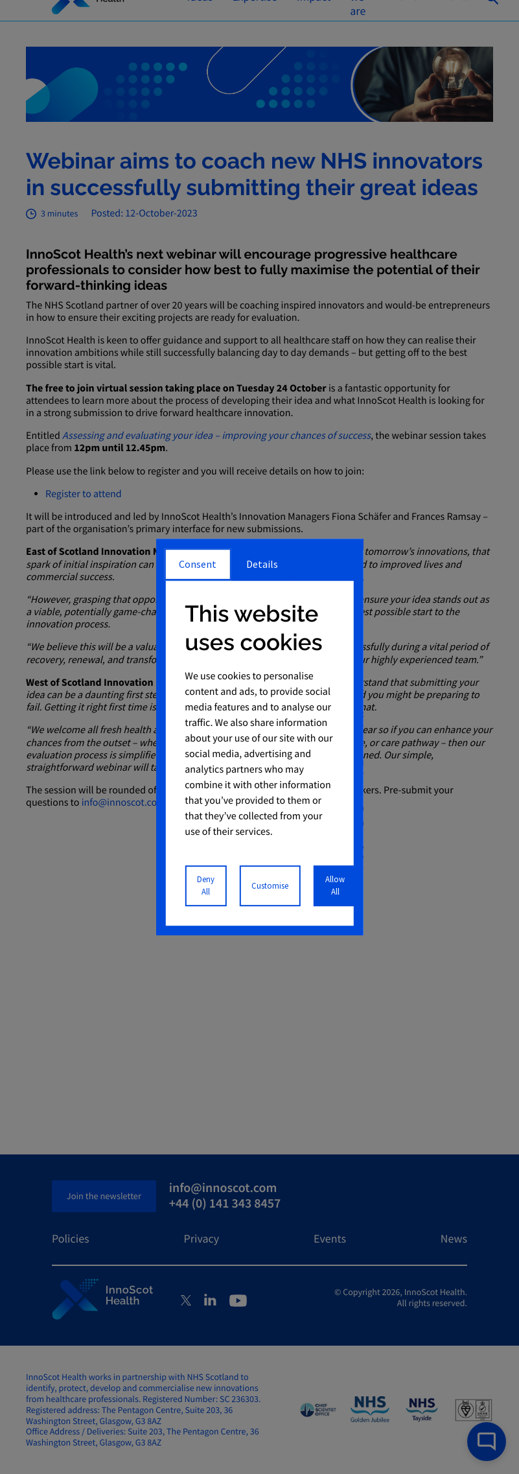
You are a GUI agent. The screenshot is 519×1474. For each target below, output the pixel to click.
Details (262, 563)
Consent (197, 563)
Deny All (205, 885)
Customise (269, 885)
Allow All (335, 885)
